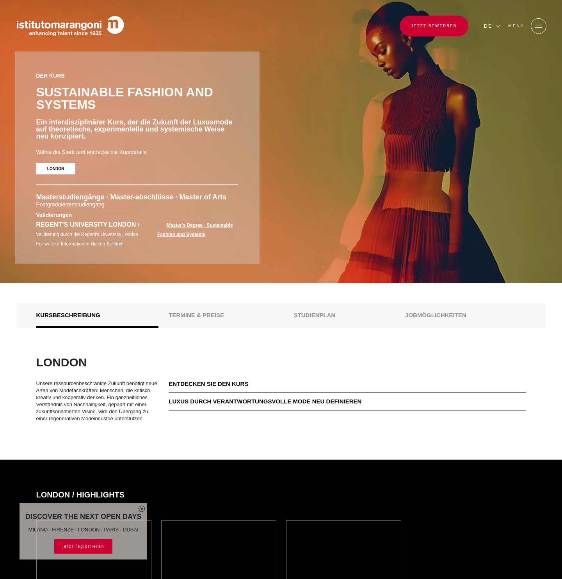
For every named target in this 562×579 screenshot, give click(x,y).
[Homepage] (70, 26)
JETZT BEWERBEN (434, 26)
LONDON (55, 169)
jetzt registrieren (83, 546)
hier (118, 244)
